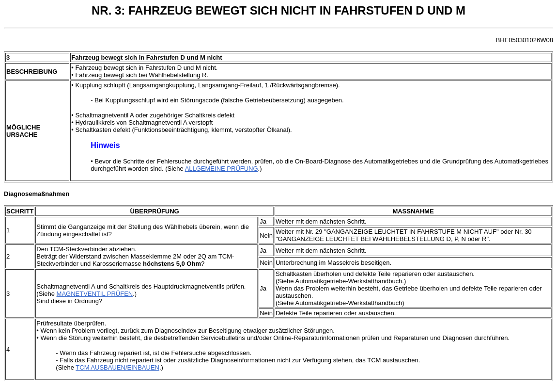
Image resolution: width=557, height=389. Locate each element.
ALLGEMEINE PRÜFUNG (221, 168)
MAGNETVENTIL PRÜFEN (95, 293)
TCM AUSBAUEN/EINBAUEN (117, 367)
